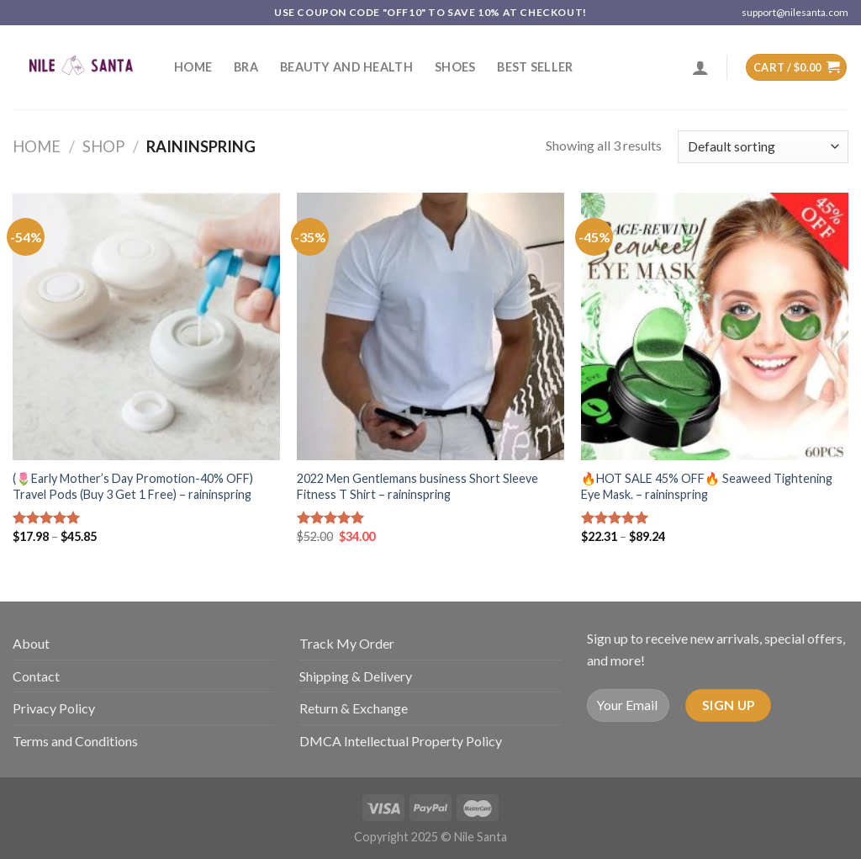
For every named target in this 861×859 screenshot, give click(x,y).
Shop (103, 146)
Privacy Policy (54, 708)
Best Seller (535, 67)
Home (193, 67)
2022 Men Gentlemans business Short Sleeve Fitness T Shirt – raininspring (417, 486)
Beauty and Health (346, 67)
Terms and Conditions (75, 741)
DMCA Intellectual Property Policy (400, 741)
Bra (246, 67)
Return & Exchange (353, 708)
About (31, 643)
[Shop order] (763, 146)
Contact (36, 676)
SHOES (455, 67)
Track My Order (346, 643)
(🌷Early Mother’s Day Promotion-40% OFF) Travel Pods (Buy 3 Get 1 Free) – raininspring (133, 486)
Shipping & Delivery (355, 676)
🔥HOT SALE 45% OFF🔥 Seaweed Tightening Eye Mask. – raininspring (706, 486)
